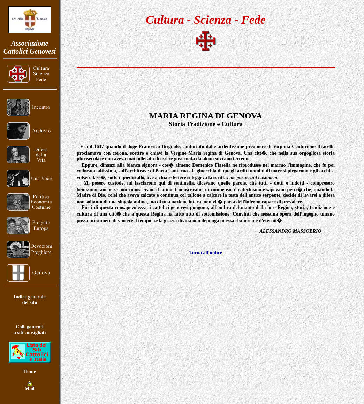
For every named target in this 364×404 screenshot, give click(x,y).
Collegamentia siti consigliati (30, 329)
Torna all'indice (205, 252)
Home (29, 371)
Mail (30, 386)
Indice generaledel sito (29, 299)
